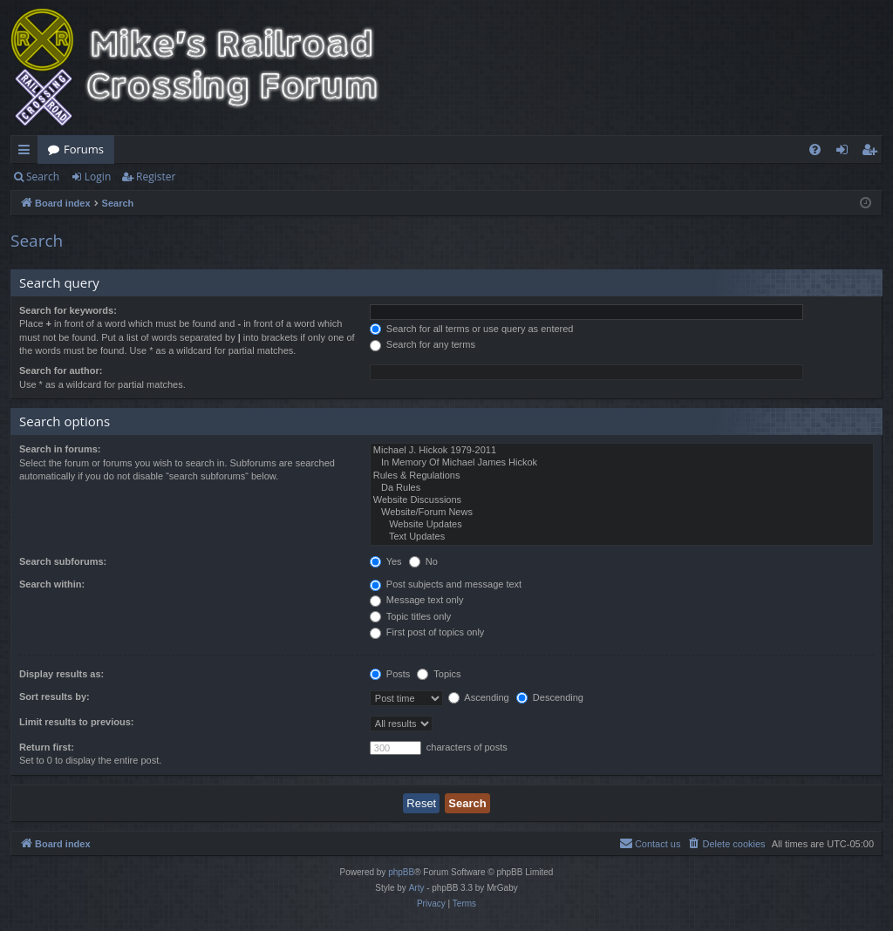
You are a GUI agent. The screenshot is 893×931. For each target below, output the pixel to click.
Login (98, 176)
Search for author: (60, 370)
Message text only (417, 600)
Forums (84, 149)
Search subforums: (62, 561)
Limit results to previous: (76, 722)
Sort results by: (54, 696)
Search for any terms (422, 344)
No (423, 561)
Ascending (478, 697)
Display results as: (61, 674)
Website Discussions (622, 500)
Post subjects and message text (445, 584)
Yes (386, 561)
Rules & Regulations (622, 476)
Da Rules (622, 488)
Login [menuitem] (845, 152)
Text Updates (622, 537)
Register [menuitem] (873, 152)
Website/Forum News (622, 512)
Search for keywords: (68, 310)
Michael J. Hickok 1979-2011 (622, 451)
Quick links (27, 152)
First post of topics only (427, 632)
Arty (417, 888)
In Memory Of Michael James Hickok (622, 463)
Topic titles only (410, 616)
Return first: (46, 747)
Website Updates (622, 525)
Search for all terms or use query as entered (472, 328)
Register (155, 176)
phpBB (401, 872)
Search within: (52, 584)
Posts (390, 674)
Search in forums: (60, 449)
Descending (549, 697)
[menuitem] (814, 149)
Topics (438, 674)
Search (42, 176)
